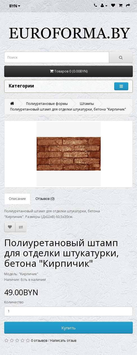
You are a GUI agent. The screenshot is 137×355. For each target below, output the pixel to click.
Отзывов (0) (44, 198)
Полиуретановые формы (47, 103)
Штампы (87, 103)
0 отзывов (39, 340)
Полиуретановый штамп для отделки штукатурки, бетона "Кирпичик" (68, 109)
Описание (17, 198)
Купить (68, 327)
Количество (14, 302)
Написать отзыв (63, 340)
